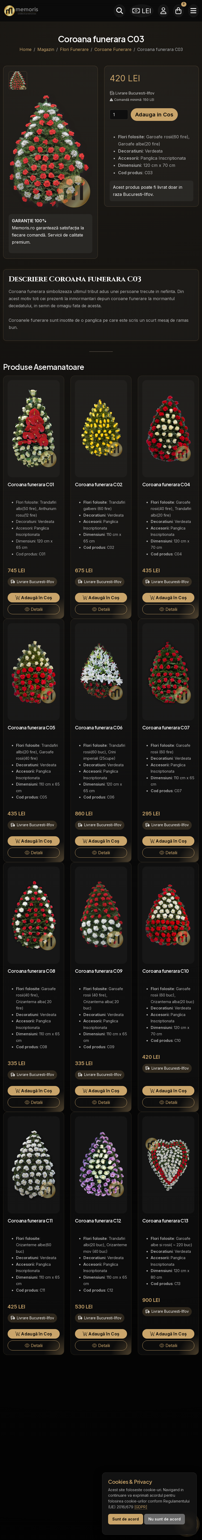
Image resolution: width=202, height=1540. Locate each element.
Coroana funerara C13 (165, 1221)
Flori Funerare (74, 49)
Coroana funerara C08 (31, 971)
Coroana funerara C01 (31, 484)
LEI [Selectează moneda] (141, 11)
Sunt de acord (125, 1519)
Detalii (34, 609)
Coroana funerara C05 (31, 727)
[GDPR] (140, 1507)
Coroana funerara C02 (99, 484)
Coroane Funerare (113, 49)
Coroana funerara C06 (99, 727)
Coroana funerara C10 (165, 971)
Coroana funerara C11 (30, 1221)
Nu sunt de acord (164, 1519)
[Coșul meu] (178, 10)
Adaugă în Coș (33, 597)
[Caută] (119, 10)
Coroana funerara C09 (99, 971)
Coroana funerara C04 (166, 484)
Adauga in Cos (154, 114)
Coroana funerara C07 (166, 727)
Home (25, 49)
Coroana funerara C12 (98, 1221)
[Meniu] (193, 10)
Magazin (45, 49)
